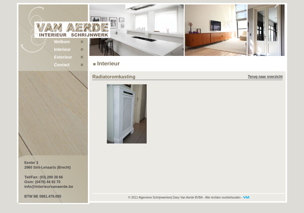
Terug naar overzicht (265, 77)
